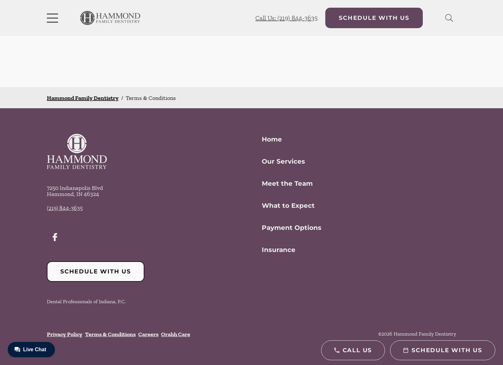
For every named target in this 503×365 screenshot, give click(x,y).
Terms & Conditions (110, 334)
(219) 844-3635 (65, 208)
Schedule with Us (374, 17)
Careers (148, 334)
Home (272, 139)
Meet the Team (287, 183)
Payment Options (291, 227)
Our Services (283, 161)
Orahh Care (175, 334)
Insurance (278, 250)
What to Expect (288, 205)
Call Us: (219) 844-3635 (286, 18)
